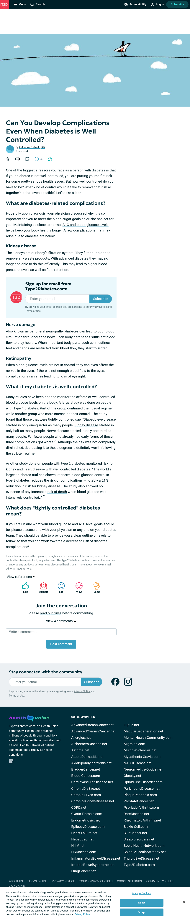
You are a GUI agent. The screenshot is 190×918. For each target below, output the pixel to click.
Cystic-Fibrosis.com (86, 814)
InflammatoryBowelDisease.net (95, 858)
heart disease (34, 469)
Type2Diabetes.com (139, 865)
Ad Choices (17, 886)
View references (21, 577)
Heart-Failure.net (84, 833)
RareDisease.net (136, 814)
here (28, 568)
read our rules (50, 613)
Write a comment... (23, 632)
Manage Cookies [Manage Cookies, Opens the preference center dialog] (141, 893)
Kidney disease (86, 425)
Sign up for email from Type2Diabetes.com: (48, 286)
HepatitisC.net (82, 839)
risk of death (57, 492)
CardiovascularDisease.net (92, 782)
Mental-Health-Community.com (148, 737)
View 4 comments (61, 621)
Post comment (61, 644)
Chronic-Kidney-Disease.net (92, 801)
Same (95, 587)
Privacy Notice (98, 306)
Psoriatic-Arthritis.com (141, 807)
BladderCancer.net (85, 769)
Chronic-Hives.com (86, 795)
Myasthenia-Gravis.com (142, 757)
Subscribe (177, 4)
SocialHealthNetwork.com (144, 845)
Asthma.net (80, 750)
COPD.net (78, 807)
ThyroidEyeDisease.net (141, 858)
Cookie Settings (129, 881)
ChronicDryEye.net (85, 788)
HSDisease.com (83, 852)
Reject (141, 902)
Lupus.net (131, 725)
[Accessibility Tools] (135, 4)
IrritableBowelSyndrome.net (92, 865)
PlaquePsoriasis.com (140, 795)
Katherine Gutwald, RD (32, 147)
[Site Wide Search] (38, 4)
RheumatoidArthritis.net (142, 820)
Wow (77, 587)
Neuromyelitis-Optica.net (143, 769)
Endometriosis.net (85, 820)
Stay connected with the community (45, 671)
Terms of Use (33, 310)
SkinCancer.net (135, 833)
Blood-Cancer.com (85, 776)
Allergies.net (81, 737)
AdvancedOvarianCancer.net (93, 731)
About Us (16, 881)
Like (23, 587)
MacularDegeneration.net (143, 731)
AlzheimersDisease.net (89, 744)
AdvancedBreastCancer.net (92, 725)
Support (42, 587)
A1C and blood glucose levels (86, 225)
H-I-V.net (77, 845)
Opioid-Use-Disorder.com (143, 782)
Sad (59, 587)
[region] (95, 902)
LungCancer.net (83, 871)
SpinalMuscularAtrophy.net (145, 852)
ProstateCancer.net (139, 801)
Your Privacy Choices (95, 881)
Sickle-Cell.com (136, 826)
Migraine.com (134, 744)
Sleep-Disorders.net (139, 839)
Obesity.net (132, 776)
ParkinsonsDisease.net (142, 788)
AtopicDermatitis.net (87, 757)
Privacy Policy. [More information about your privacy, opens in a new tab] (82, 914)
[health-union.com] (29, 717)
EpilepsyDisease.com (88, 826)
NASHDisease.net (138, 763)
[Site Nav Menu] (20, 4)
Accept (141, 912)
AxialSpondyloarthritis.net (91, 763)
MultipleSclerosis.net (140, 750)
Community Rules (159, 881)
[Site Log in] (157, 4)
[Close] (184, 902)
